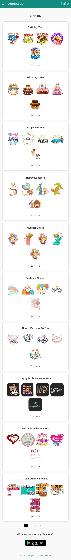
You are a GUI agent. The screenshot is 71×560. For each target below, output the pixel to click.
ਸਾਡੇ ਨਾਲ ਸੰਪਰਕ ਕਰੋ (44, 556)
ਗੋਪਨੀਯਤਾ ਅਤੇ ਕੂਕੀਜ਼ (27, 556)
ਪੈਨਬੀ (65, 3)
